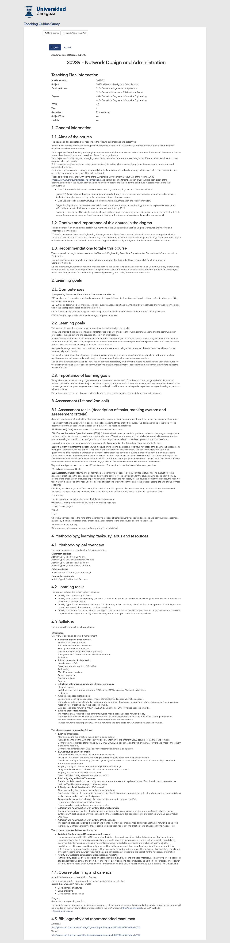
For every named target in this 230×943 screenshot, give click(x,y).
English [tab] (55, 47)
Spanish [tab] (68, 47)
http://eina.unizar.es (131, 907)
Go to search (52, 33)
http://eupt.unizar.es (62, 910)
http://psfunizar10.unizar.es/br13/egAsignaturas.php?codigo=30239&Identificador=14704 (95, 927)
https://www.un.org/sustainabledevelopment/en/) (76, 179)
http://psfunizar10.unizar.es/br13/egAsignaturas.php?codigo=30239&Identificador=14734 (95, 935)
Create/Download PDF (74, 33)
